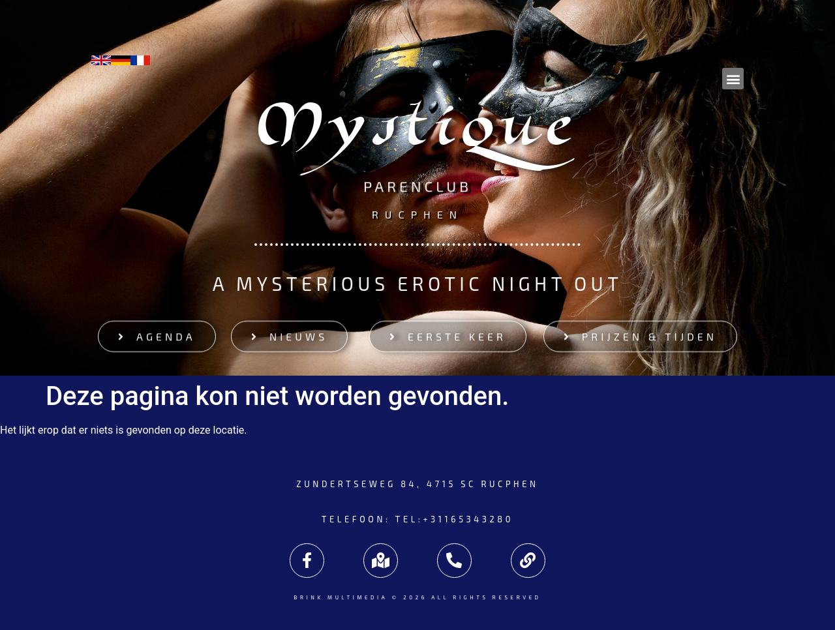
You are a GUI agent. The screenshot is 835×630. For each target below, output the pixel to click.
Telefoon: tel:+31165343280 (417, 519)
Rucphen (417, 213)
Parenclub (417, 187)
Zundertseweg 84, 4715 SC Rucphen (417, 484)
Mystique (418, 132)
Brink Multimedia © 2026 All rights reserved (417, 597)
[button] (733, 78)
